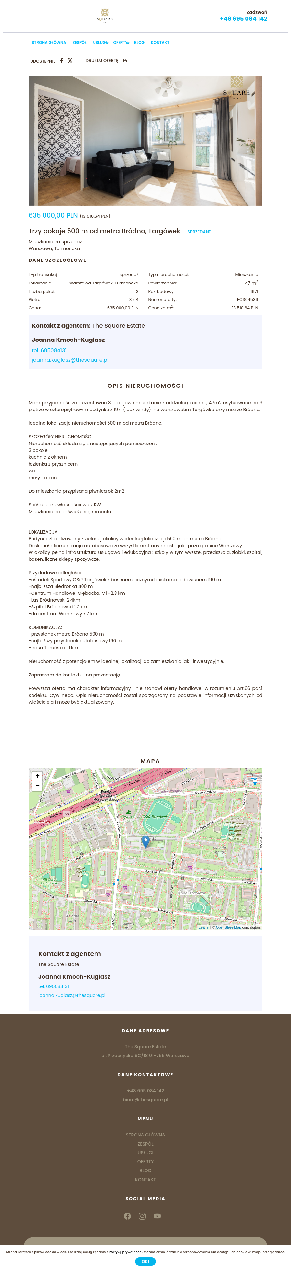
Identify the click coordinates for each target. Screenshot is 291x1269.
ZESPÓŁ (80, 42)
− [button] (37, 786)
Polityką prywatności (125, 1252)
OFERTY (120, 42)
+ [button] (37, 776)
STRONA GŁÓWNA (49, 42)
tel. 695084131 (49, 350)
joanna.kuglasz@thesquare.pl (70, 359)
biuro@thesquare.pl (145, 1099)
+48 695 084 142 (243, 19)
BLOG (139, 42)
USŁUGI (100, 42)
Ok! (145, 1261)
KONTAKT (160, 42)
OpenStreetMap (228, 927)
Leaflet (204, 927)
